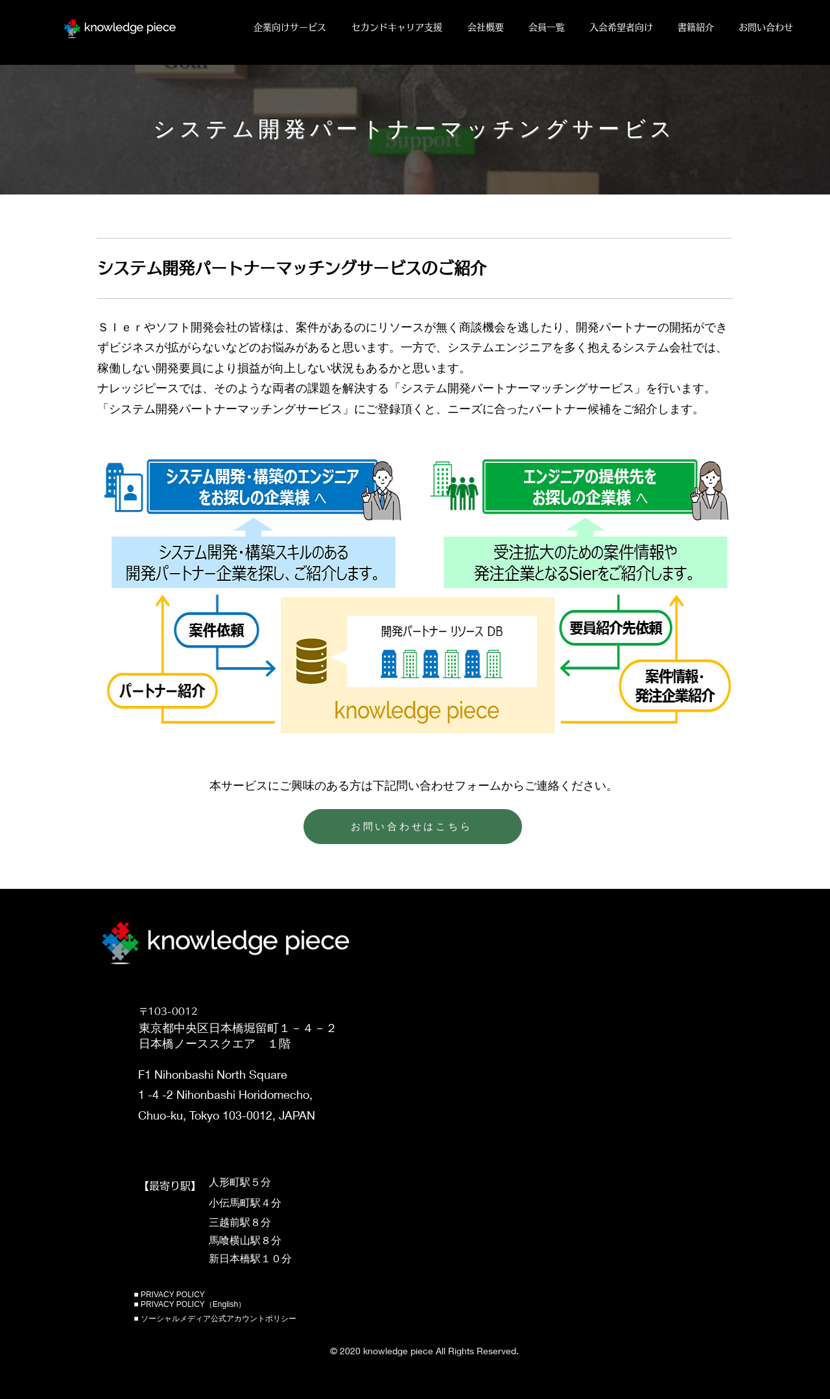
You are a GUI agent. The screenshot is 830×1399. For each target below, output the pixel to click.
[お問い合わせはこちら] (412, 826)
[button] (293, 27)
